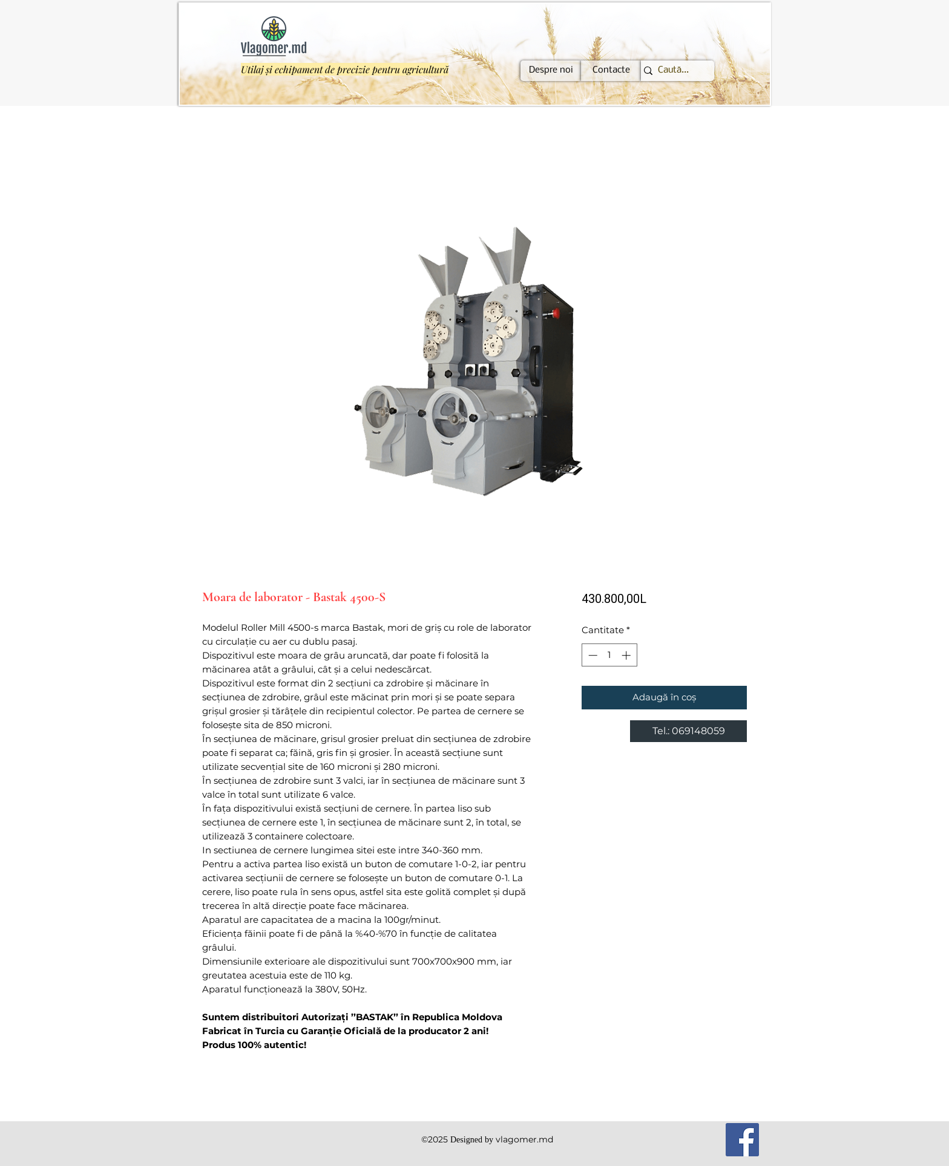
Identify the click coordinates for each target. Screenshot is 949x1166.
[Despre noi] (550, 70)
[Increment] (627, 655)
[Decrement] (591, 655)
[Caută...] (673, 71)
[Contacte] (611, 70)
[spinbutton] (609, 655)
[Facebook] (742, 1139)
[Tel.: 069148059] (688, 731)
